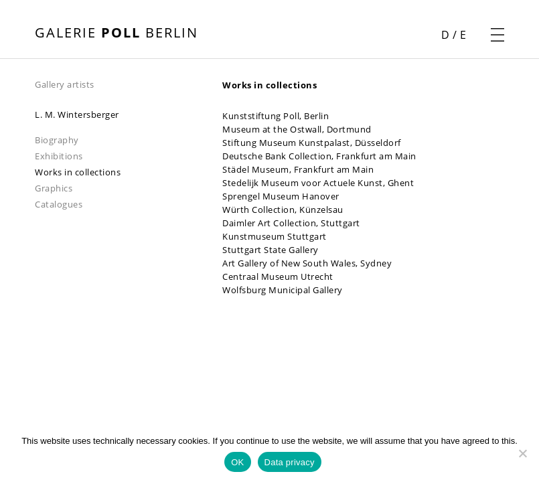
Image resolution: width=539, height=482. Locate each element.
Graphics (53, 188)
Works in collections (78, 172)
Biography (57, 140)
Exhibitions (59, 156)
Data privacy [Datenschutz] (289, 462)
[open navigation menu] (497, 35)
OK (237, 462)
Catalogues (58, 204)
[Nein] (522, 453)
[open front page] (116, 34)
